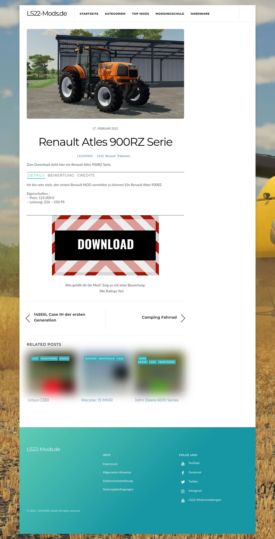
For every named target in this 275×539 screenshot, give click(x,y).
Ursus (64, 358)
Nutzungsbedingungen (118, 489)
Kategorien (115, 13)
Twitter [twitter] (188, 481)
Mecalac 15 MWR (97, 400)
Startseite (89, 13)
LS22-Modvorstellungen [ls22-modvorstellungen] (200, 499)
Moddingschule (170, 13)
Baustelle (107, 358)
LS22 (100, 156)
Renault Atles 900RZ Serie (105, 142)
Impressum (110, 464)
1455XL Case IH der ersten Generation (59, 317)
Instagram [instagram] (190, 490)
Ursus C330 (38, 400)
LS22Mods (85, 156)
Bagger (91, 358)
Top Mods (140, 13)
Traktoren (123, 156)
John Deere (142, 360)
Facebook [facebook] (190, 472)
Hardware (200, 13)
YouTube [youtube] (189, 463)
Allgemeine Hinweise (117, 472)
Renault (110, 156)
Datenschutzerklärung (118, 481)
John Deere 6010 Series (156, 400)
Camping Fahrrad (159, 317)
